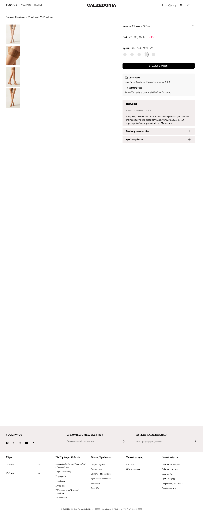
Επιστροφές (135, 87)
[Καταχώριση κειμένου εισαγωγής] (124, 441)
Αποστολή (134, 77)
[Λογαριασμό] (181, 5)
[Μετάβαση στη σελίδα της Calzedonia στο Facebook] (7, 442)
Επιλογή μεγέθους (158, 65)
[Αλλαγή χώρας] (39, 464)
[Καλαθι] (195, 5)
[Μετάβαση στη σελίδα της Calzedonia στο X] (13, 442)
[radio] (125, 54)
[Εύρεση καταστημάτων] (195, 441)
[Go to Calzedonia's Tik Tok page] (32, 442)
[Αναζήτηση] (168, 5)
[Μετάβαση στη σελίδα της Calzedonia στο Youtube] (26, 442)
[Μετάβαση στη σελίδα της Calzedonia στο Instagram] (20, 442)
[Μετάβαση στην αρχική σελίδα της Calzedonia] (101, 5)
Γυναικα (9, 17)
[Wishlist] (188, 5)
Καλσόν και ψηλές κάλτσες (26, 17)
